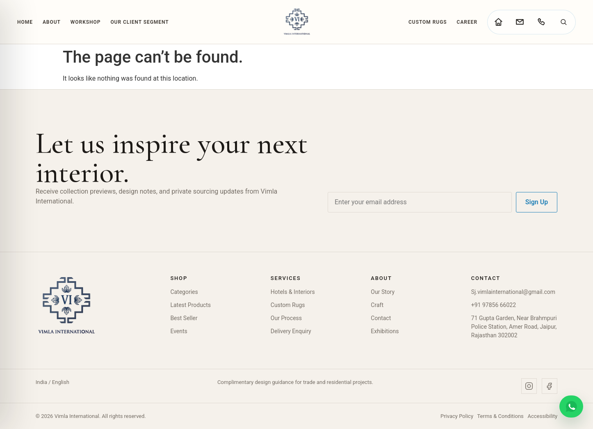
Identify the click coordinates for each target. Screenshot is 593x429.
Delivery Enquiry (291, 331)
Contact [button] (485, 278)
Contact (381, 318)
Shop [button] (178, 278)
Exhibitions (385, 331)
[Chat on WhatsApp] (571, 406)
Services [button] (286, 278)
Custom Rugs (427, 22)
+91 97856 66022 (493, 305)
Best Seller (183, 318)
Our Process (286, 318)
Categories (184, 292)
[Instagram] (529, 386)
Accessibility (542, 416)
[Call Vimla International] (541, 22)
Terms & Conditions (500, 416)
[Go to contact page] (520, 22)
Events (178, 331)
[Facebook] (549, 386)
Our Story (383, 292)
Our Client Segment (139, 22)
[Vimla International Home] (296, 22)
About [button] (381, 278)
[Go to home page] (498, 22)
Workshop (86, 22)
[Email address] (420, 202)
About (52, 22)
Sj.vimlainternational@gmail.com (513, 292)
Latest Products (190, 305)
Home (25, 22)
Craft (377, 305)
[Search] (563, 22)
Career (467, 22)
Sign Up (536, 202)
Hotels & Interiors (293, 292)
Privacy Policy (456, 416)
